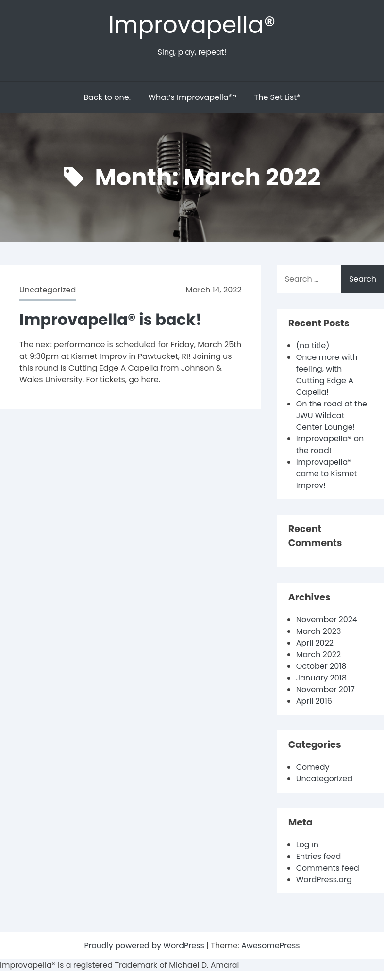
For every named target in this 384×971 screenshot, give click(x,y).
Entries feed (318, 856)
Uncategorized (47, 289)
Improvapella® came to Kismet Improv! (326, 473)
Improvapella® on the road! (330, 444)
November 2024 (326, 619)
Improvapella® (191, 25)
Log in (307, 844)
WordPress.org (324, 879)
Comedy (313, 767)
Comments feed (327, 868)
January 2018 (321, 677)
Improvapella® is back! (110, 319)
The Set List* (277, 97)
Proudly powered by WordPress (145, 945)
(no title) (313, 345)
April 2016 (314, 701)
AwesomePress (270, 945)
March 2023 (318, 631)
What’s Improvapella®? (192, 97)
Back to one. (107, 97)
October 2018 (321, 666)
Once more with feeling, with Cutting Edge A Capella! (327, 375)
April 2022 (315, 642)
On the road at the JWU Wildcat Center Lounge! (331, 415)
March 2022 (318, 654)
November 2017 (325, 689)
